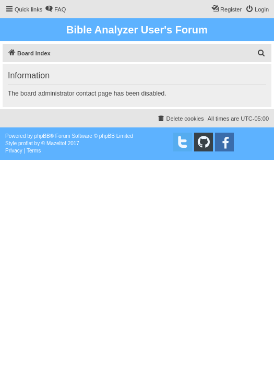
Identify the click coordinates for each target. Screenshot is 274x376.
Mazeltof (56, 143)
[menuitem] (55, 9)
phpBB (42, 136)
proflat (25, 143)
